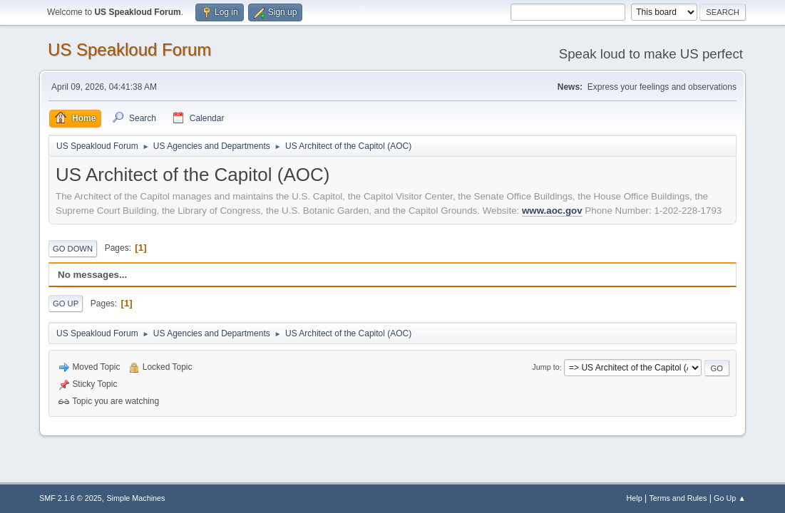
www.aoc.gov (552, 210)
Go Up (65, 303)
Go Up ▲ (730, 498)
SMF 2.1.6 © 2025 (70, 498)
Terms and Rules (678, 498)
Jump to (545, 367)
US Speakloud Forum (129, 49)
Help (634, 498)
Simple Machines (135, 498)
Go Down (73, 248)
